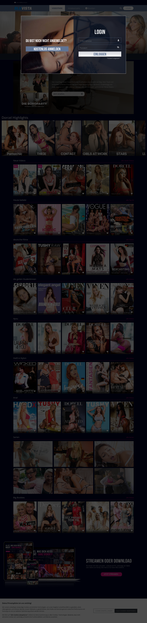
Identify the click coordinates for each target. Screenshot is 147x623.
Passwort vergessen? (113, 58)
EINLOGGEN (100, 54)
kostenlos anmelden (47, 49)
